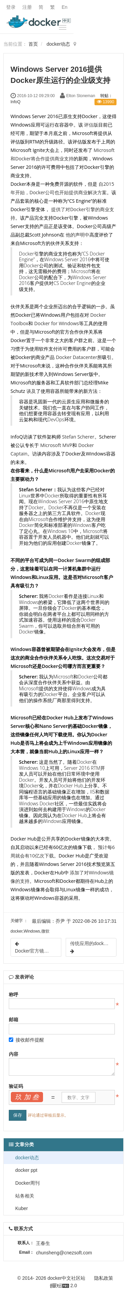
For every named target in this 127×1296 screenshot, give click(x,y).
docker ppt (25, 1170)
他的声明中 (77, 234)
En (64, 7)
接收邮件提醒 (26, 1040)
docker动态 (58, 44)
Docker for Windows (56, 323)
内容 (13, 1054)
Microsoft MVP (56, 445)
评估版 (91, 124)
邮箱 (13, 1019)
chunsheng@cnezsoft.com (64, 1252)
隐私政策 (103, 1278)
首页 (33, 44)
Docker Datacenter (76, 357)
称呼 (13, 994)
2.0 (63, 1286)
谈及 (31, 391)
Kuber (21, 1208)
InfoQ (15, 101)
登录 (11, 7)
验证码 (16, 1086)
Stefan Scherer (78, 436)
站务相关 (24, 1196)
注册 (27, 7)
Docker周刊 (27, 1183)
